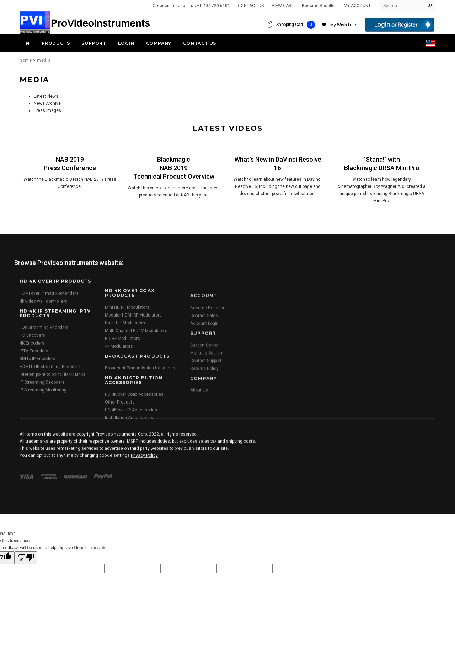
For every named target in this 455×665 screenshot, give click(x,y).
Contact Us (199, 43)
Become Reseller (319, 5)
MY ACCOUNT (357, 5)
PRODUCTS (56, 43)
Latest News (46, 96)
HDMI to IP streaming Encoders (50, 465)
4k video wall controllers (43, 400)
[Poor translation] (26, 557)
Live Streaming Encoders (44, 426)
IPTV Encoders (34, 450)
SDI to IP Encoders (37, 457)
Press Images (47, 110)
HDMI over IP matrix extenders (49, 392)
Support (93, 43)
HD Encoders (32, 434)
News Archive (47, 103)
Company (158, 43)
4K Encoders (32, 442)
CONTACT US (251, 5)
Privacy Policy (144, 496)
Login (126, 43)
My (344, 24)
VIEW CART (283, 5)
